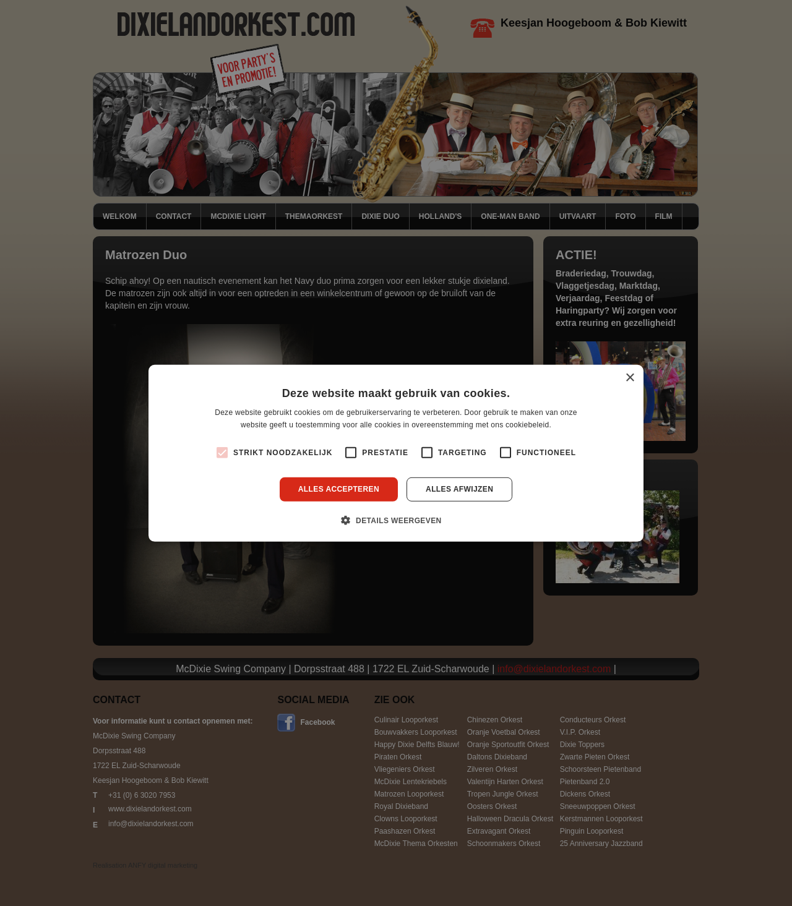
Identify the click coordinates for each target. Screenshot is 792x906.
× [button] (629, 377)
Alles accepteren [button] (338, 489)
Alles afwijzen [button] (459, 489)
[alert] (396, 453)
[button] (395, 520)
